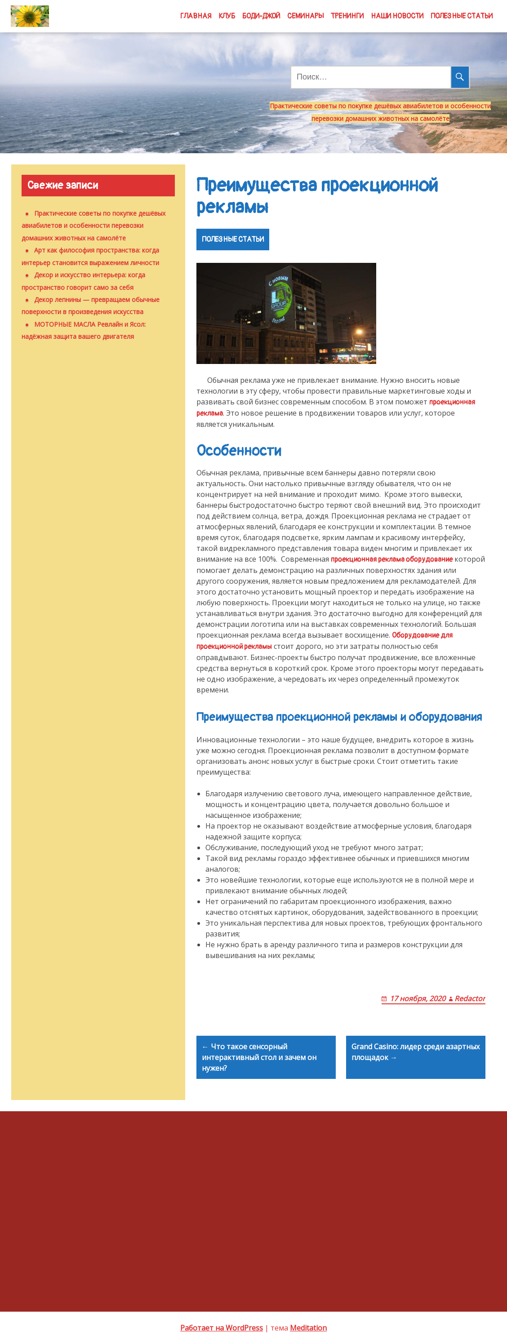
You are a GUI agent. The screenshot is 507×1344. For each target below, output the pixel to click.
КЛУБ (226, 16)
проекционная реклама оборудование (392, 559)
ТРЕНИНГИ (347, 16)
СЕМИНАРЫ (305, 16)
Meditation (308, 1328)
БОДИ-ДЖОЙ (261, 16)
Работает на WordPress (221, 1328)
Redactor (469, 998)
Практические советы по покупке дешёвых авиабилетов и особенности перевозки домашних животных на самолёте (93, 225)
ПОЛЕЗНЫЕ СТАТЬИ (462, 16)
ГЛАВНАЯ (195, 16)
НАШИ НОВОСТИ (397, 16)
